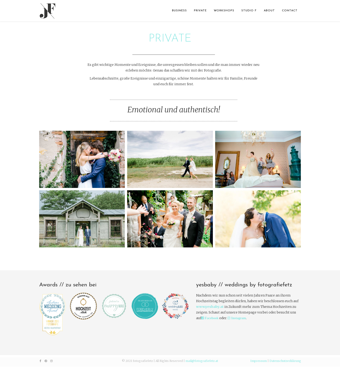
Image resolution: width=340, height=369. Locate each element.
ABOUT (269, 10)
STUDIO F (249, 10)
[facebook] (40, 361)
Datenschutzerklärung (285, 361)
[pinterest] (46, 361)
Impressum (258, 361)
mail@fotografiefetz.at (201, 361)
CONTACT (290, 10)
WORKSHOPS (224, 10)
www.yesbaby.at (210, 307)
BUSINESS (179, 10)
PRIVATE (200, 10)
